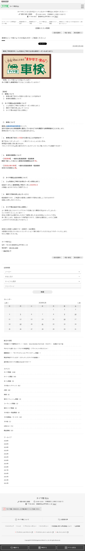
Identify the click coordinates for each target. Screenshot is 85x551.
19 (20, 324)
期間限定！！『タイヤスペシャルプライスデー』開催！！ (22, 353)
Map (56, 17)
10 (75, 314)
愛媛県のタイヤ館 (33, 22)
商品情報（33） (9, 430)
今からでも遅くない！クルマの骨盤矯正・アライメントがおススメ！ (26, 348)
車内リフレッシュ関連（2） (13, 399)
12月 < (6, 303)
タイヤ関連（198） (10, 372)
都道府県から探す (23, 22)
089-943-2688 (26, 14)
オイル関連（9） (9, 381)
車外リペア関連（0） (11, 408)
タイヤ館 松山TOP (43, 22)
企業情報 (77, 526)
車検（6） (7, 394)
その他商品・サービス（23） (13, 417)
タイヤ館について (22, 519)
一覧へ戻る (67, 33)
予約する (42, 547)
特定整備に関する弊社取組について (62, 526)
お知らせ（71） (9, 426)
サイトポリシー (44, 526)
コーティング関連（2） (11, 403)
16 (64, 319)
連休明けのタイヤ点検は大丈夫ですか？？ (17, 362)
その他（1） (8, 421)
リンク (19, 526)
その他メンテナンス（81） (12, 385)
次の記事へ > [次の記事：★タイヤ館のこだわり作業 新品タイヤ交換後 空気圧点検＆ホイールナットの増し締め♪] (78, 33)
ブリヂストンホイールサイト (44, 532)
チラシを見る (70, 547)
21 (42, 324)
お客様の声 (63, 519)
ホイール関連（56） (10, 376)
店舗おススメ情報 (53, 22)
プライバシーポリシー (30, 526)
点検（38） (7, 390)
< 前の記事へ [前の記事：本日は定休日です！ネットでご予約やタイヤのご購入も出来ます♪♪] (57, 33)
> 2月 (79, 303)
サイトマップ (10, 526)
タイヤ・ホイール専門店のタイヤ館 (9, 22)
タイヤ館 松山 (14, 6)
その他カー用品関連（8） (12, 412)
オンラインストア (61, 532)
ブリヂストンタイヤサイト (23, 532)
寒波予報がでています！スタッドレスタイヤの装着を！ (22, 357)
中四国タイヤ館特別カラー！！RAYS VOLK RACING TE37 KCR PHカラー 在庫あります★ (33, 344)
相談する (15, 547)
